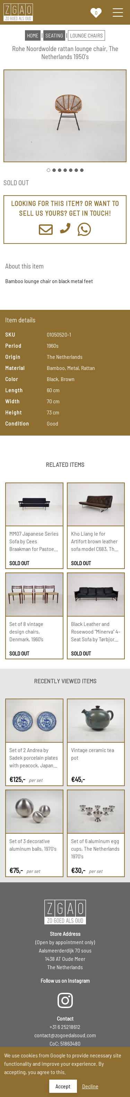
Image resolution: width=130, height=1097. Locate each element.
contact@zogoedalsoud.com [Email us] (65, 1035)
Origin (12, 356)
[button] (65, 116)
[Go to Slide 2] (54, 170)
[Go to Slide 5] (70, 170)
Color (11, 379)
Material (15, 367)
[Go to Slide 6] (76, 170)
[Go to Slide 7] (82, 170)
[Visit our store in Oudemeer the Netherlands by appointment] (65, 953)
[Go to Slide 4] (65, 170)
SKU (10, 334)
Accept (62, 1086)
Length (14, 390)
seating (54, 35)
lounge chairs (86, 35)
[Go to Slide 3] (59, 170)
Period (13, 345)
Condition (17, 423)
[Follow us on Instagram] (65, 997)
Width (12, 401)
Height (13, 412)
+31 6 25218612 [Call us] (65, 1026)
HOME (32, 35)
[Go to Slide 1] (48, 170)
